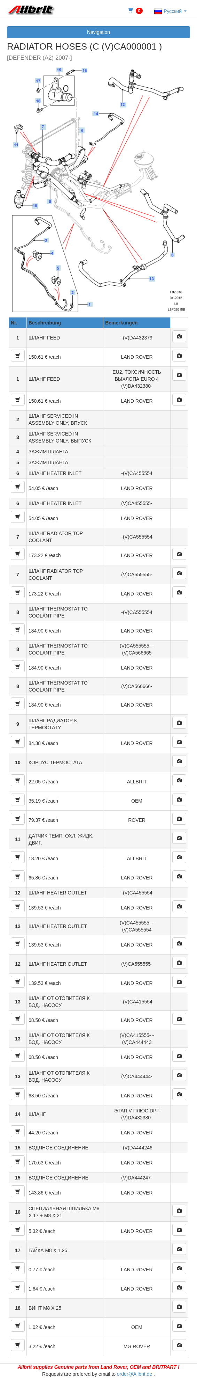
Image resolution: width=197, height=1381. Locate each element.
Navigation (98, 32)
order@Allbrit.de (134, 1374)
